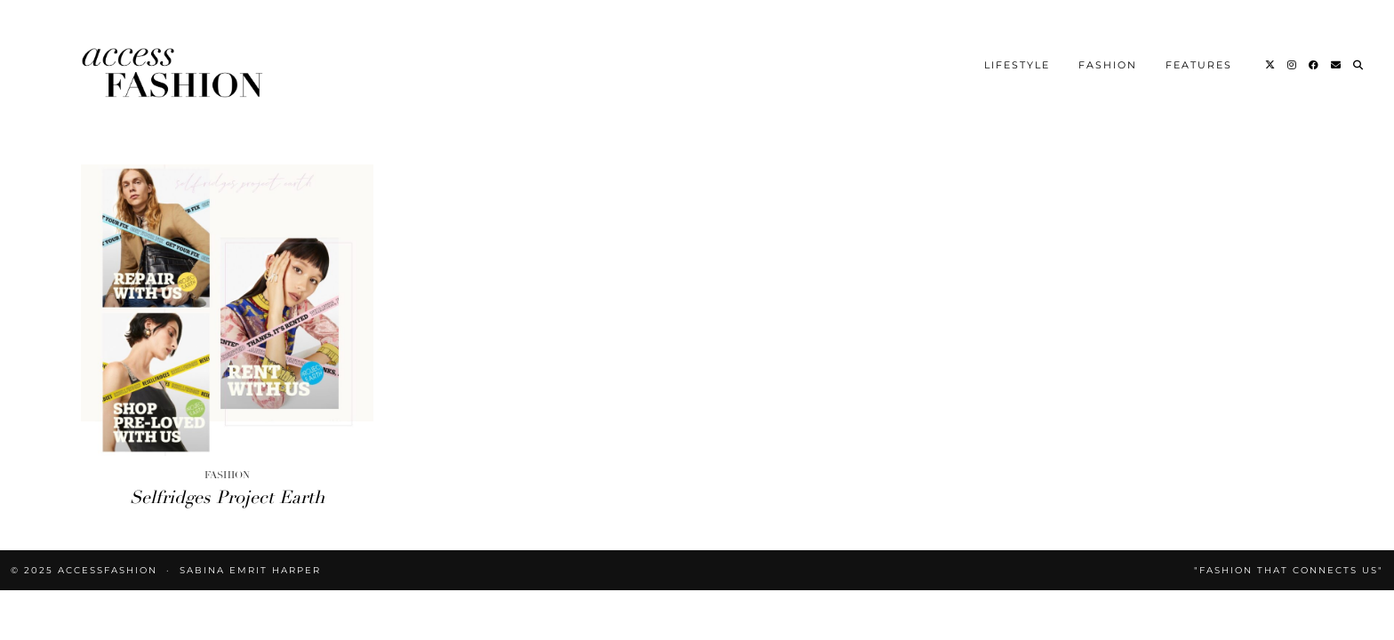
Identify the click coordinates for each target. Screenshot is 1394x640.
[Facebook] (1314, 65)
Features (1199, 65)
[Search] (1359, 65)
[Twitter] (1271, 65)
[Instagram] (1292, 65)
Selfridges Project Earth (227, 497)
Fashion (1107, 65)
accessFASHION (107, 570)
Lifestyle (1017, 65)
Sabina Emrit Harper (250, 570)
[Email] (1336, 65)
